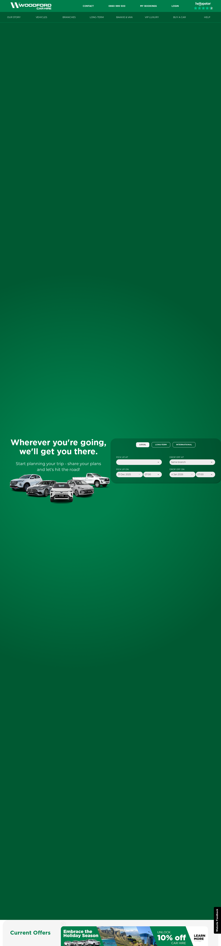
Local (142, 445)
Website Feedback (217, 920)
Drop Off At (177, 457)
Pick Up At (122, 457)
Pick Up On (122, 469)
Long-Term (161, 445)
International (184, 445)
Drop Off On (177, 469)
